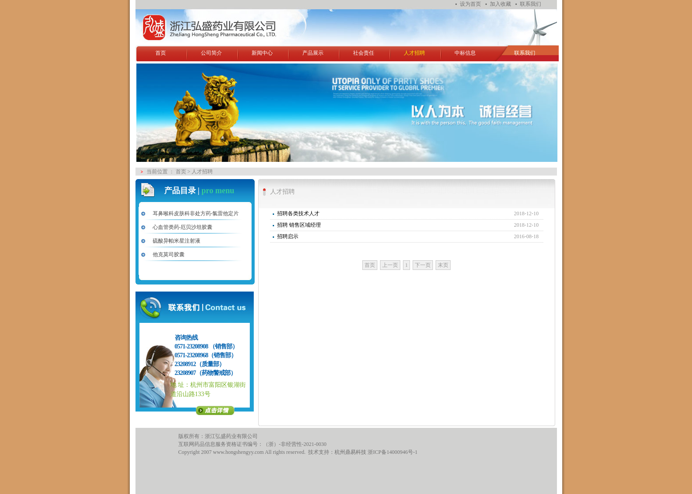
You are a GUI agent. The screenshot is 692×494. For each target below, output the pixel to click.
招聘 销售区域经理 (299, 225)
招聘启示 (287, 236)
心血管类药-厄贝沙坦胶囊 (183, 227)
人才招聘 (414, 53)
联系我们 (530, 4)
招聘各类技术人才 (298, 213)
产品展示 (312, 53)
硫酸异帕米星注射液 (176, 241)
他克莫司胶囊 (168, 254)
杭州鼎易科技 (350, 452)
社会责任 (363, 53)
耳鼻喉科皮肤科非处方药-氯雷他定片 (196, 213)
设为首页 (470, 4)
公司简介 (211, 53)
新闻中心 (262, 53)
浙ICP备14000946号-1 (392, 452)
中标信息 (465, 53)
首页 (160, 53)
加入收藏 (500, 4)
